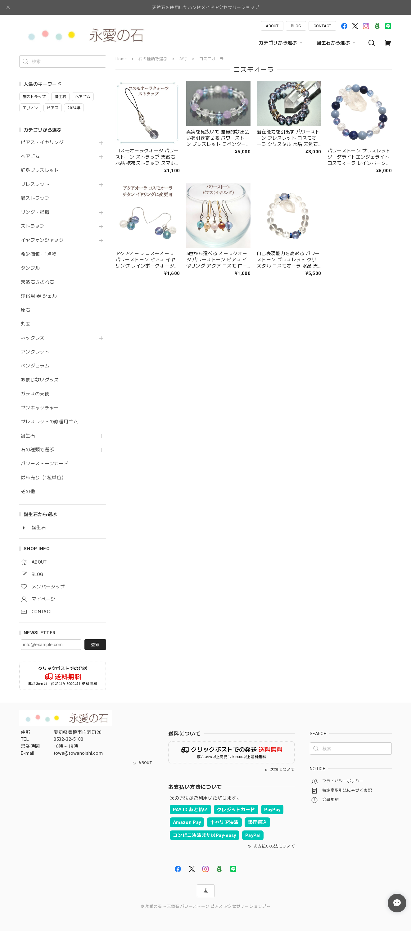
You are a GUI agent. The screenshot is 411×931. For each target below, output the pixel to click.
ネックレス (33, 338)
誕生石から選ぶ (337, 43)
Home (121, 58)
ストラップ (33, 226)
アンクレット (35, 352)
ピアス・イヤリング (42, 142)
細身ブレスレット (40, 170)
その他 (28, 491)
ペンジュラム (35, 366)
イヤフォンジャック (42, 240)
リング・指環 (35, 212)
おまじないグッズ (40, 380)
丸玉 (25, 324)
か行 (183, 58)
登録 (95, 644)
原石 (25, 310)
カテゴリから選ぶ (281, 43)
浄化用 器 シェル (39, 296)
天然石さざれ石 (37, 282)
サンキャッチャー (40, 408)
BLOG (296, 26)
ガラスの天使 (35, 394)
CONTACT (322, 26)
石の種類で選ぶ (37, 449)
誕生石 (28, 436)
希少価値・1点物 (39, 254)
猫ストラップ (35, 198)
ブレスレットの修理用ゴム (49, 422)
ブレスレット (35, 184)
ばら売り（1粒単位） (43, 477)
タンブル (30, 268)
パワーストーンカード (44, 463)
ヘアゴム (30, 156)
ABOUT (272, 26)
